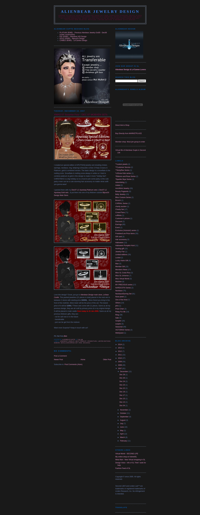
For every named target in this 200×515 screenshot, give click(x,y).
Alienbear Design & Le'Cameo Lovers (130, 70)
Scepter (118, 321)
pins (117, 306)
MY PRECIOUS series (123, 285)
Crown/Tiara (92, 341)
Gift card (118, 237)
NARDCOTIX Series (123, 288)
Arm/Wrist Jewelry (67, 341)
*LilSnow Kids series (123, 173)
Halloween (119, 243)
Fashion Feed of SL (122, 468)
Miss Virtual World (122, 279)
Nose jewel (119, 297)
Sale (117, 318)
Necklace (118, 291)
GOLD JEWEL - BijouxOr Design (72, 38)
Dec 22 (123, 388)
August (123, 420)
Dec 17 (123, 395)
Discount (118, 222)
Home (83, 360)
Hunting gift (119, 249)
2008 (120, 365)
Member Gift (120, 267)
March (122, 437)
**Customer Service (122, 167)
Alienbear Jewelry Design (100, 11)
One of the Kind (121, 300)
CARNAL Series (121, 203)
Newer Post (58, 360)
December (124, 372)
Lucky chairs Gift (121, 261)
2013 (120, 348)
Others (118, 303)
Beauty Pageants (121, 191)
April (122, 434)
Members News (121, 270)
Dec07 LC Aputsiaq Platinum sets (84, 190)
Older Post (107, 360)
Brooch (118, 200)
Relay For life (120, 312)
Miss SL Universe (122, 276)
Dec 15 (123, 399)
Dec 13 (123, 402)
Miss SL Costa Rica (122, 273)
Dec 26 (123, 378)
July (122, 424)
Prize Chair (119, 309)
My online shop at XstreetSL (126, 457)
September (124, 417)
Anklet (117, 185)
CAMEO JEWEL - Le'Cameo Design (73, 40)
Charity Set (119, 209)
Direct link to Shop (122, 125)
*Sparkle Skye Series (123, 179)
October (123, 413)
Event (117, 228)
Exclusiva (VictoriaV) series (125, 230)
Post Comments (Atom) (73, 364)
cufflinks (118, 215)
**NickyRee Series (122, 170)
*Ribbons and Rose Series (125, 176)
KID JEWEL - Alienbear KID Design (73, 37)
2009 (120, 362)
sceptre (118, 324)
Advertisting (119, 182)
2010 (120, 358)
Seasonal (86, 343)
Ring (80, 343)
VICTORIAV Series (122, 330)
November (124, 410)
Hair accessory (121, 239)
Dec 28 (123, 375)
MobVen (57, 343)
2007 (120, 368)
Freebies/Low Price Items (125, 233)
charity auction (120, 206)
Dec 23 (123, 385)
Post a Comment (60, 356)
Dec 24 (123, 381)
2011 (120, 355)
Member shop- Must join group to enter (130, 142)
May (122, 430)
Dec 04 (123, 406)
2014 (120, 344)
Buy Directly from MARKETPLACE (128, 133)
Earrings (118, 224)
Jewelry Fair (120, 252)
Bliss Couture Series (123, 197)
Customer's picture (122, 218)
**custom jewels (121, 164)
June (122, 427)
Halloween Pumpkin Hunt (125, 245)
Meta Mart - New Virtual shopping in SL (130, 460)
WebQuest (119, 333)
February (123, 441)
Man (117, 264)
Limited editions (104, 341)
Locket (117, 258)
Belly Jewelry (81, 341)
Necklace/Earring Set (69, 343)
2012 (120, 351)
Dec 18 (123, 392)
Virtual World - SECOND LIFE (126, 454)
